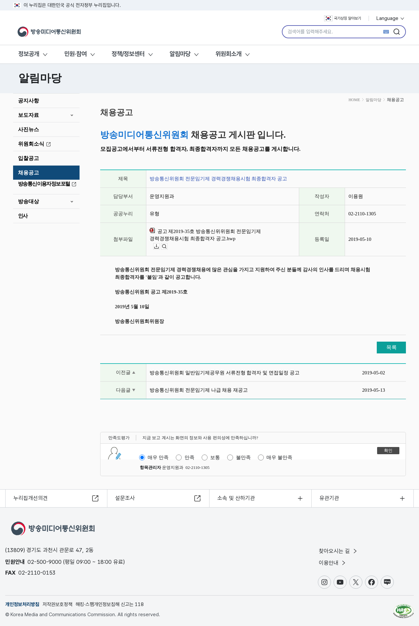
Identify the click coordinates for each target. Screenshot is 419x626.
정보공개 (28, 54)
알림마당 (180, 54)
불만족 (243, 457)
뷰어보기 (167, 246)
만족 (189, 457)
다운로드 (159, 246)
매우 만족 (158, 457)
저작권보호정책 (57, 604)
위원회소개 (228, 54)
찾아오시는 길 (338, 551)
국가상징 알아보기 (342, 18)
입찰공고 (28, 158)
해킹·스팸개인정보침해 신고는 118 (110, 604)
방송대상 (28, 201)
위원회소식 (35, 144)
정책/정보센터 (128, 54)
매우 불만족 (279, 457)
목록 (391, 347)
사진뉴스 (28, 129)
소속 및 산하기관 (236, 498)
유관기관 (329, 498)
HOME (354, 100)
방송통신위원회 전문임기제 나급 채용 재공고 (199, 390)
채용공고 (28, 172)
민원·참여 (75, 54)
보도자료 (28, 115)
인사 (22, 216)
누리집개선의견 (30, 498)
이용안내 (333, 563)
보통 (215, 457)
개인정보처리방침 (22, 604)
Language (390, 18)
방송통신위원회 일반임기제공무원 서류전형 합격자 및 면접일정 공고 (225, 372)
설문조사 (125, 498)
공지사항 (28, 100)
